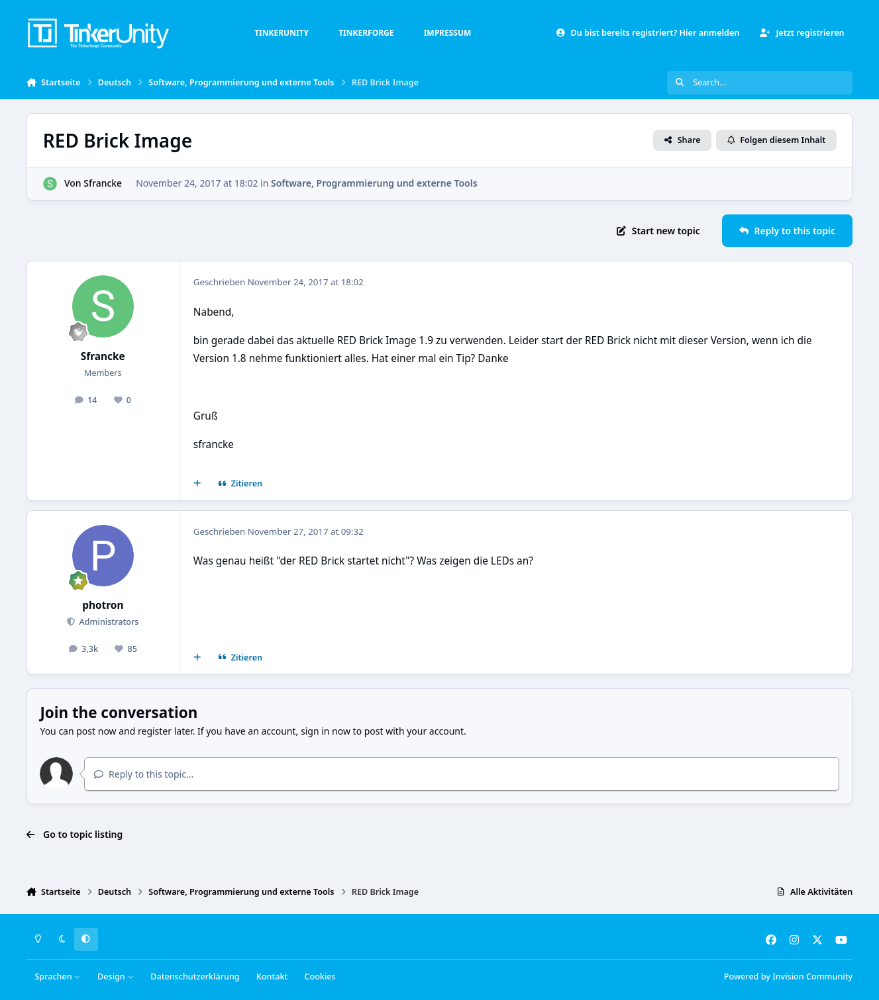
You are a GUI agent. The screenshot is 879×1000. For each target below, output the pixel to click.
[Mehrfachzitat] (196, 483)
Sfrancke (102, 183)
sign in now (325, 731)
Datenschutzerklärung (194, 976)
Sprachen (57, 976)
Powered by (788, 976)
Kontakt (271, 976)
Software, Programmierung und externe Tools (374, 183)
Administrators (107, 621)
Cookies (319, 976)
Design (115, 976)
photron (102, 605)
